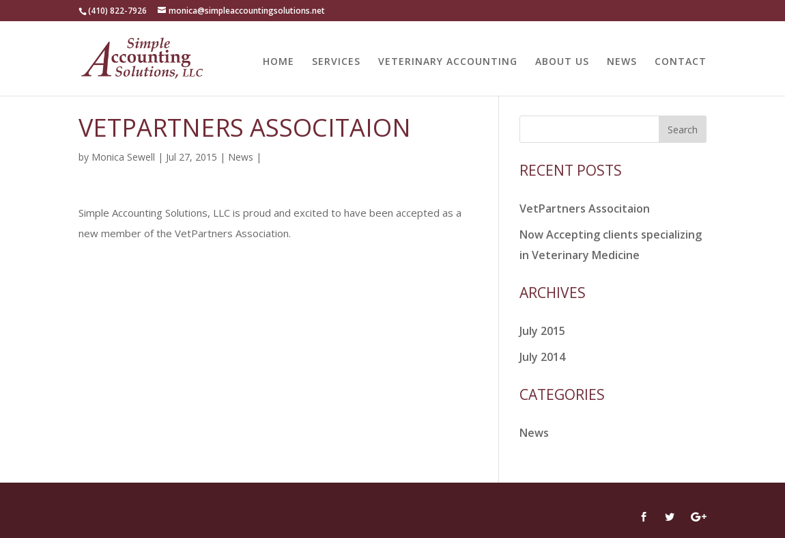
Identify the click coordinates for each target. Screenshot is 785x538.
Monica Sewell (123, 156)
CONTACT (680, 62)
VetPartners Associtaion (584, 208)
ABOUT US (562, 62)
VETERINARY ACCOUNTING (447, 62)
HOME (278, 62)
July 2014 (542, 356)
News (240, 156)
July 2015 (542, 330)
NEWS (622, 62)
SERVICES (336, 62)
